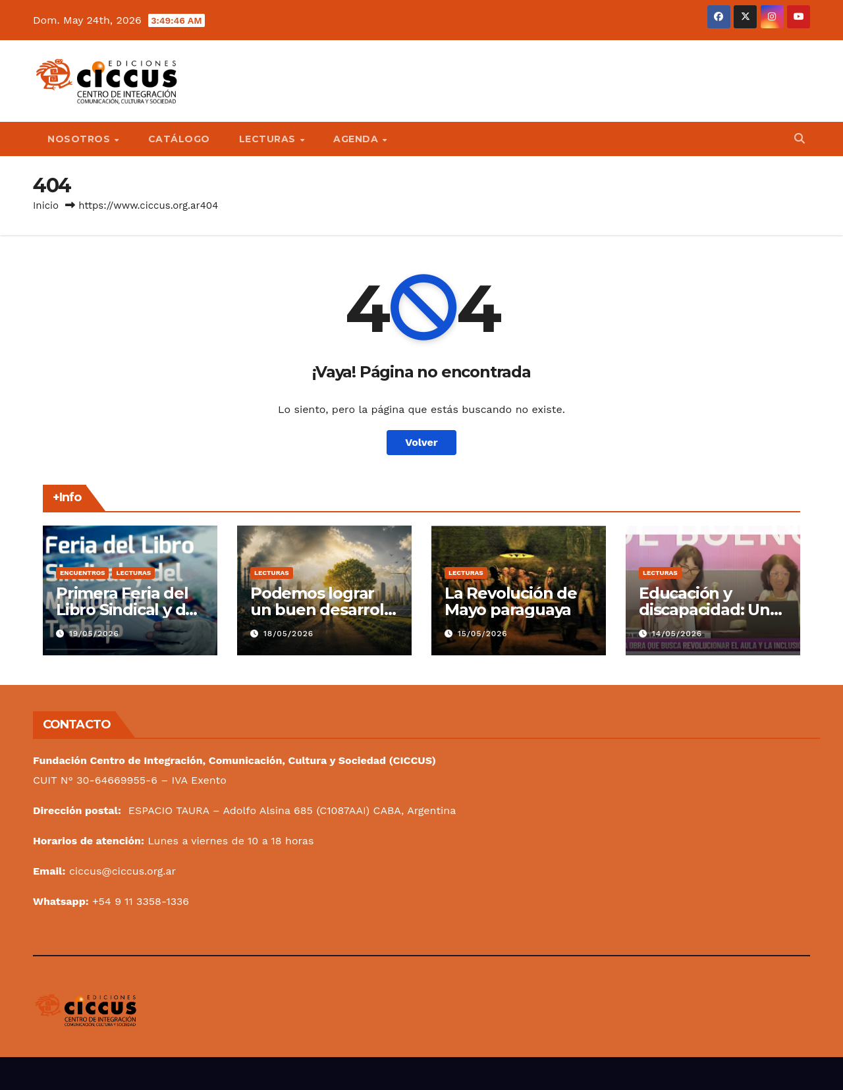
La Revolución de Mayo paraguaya (511, 601)
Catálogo (179, 139)
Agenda (357, 139)
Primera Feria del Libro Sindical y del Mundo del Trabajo (129, 610)
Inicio (46, 205)
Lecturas (269, 139)
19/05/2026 (94, 633)
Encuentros (82, 572)
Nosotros (80, 139)
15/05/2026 (483, 633)
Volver (421, 442)
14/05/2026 (677, 633)
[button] (799, 138)
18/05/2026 (288, 633)
